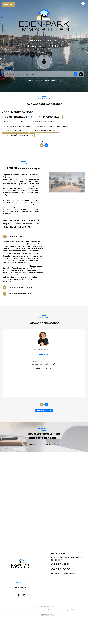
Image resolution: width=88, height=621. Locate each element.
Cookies (81, 610)
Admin (57, 610)
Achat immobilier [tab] (16, 236)
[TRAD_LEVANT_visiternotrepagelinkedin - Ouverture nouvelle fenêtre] (24, 595)
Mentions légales (44, 610)
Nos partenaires (29, 610)
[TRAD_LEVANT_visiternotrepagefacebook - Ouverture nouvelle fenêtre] (18, 595)
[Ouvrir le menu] (8, 4)
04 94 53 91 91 (60, 564)
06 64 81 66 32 (38, 361)
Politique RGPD (68, 610)
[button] (46, 145)
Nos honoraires (14, 610)
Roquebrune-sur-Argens (22, 268)
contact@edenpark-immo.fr (43, 364)
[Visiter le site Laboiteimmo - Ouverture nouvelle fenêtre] (48, 615)
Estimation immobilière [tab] (20, 293)
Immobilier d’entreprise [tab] (20, 286)
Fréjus (33, 266)
